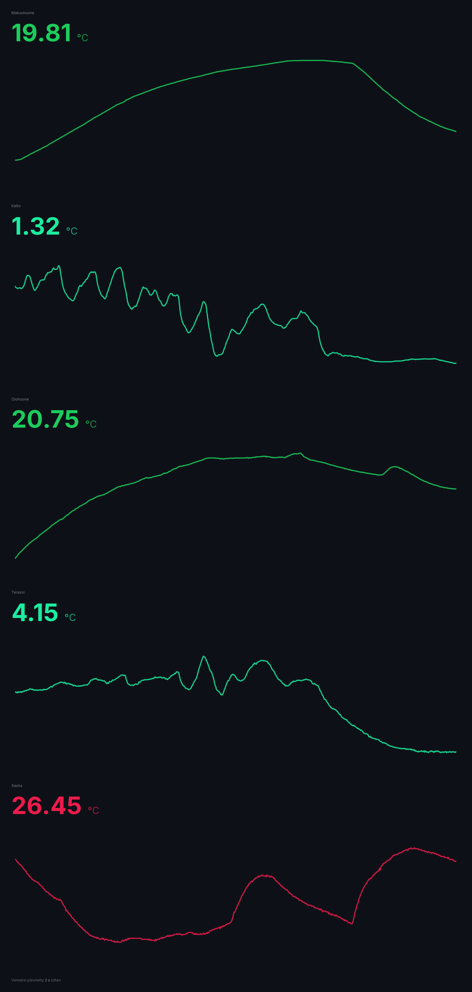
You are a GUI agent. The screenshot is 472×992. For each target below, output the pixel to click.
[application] (235, 117)
